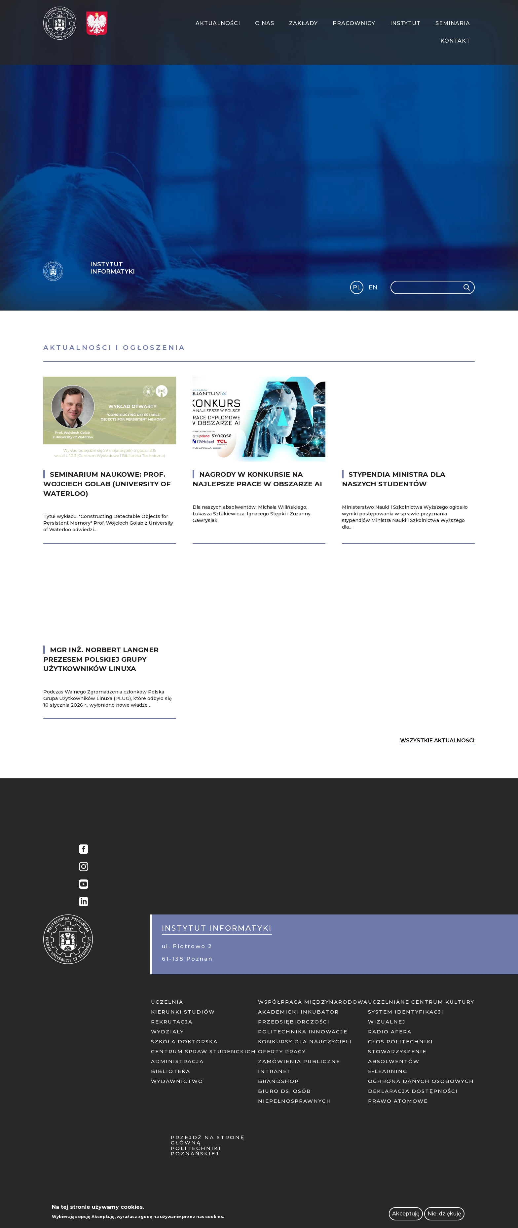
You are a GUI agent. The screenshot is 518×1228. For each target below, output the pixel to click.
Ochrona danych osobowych (421, 1081)
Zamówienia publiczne (299, 1061)
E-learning (387, 1071)
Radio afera (390, 1031)
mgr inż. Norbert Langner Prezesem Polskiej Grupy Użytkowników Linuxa (101, 659)
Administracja (177, 1061)
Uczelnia (167, 1002)
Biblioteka (170, 1071)
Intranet (274, 1071)
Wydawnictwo (177, 1081)
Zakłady (303, 23)
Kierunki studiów (183, 1012)
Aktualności (218, 23)
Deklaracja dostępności (413, 1091)
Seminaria (452, 23)
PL (357, 287)
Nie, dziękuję (444, 1213)
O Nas (264, 23)
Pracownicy (354, 23)
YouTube (83, 885)
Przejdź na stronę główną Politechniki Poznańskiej (208, 1145)
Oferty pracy (282, 1051)
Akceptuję (406, 1213)
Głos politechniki (400, 1041)
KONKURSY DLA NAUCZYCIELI (305, 1041)
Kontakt (455, 41)
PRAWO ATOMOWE (398, 1101)
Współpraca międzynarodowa (313, 1002)
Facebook (83, 850)
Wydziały (167, 1031)
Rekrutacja (172, 1022)
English (374, 288)
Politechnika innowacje (303, 1031)
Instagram (83, 867)
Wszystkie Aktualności (437, 740)
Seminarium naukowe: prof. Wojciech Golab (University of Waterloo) (107, 483)
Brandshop (278, 1081)
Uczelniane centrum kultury (421, 1002)
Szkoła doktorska (184, 1041)
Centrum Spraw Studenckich (203, 1051)
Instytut (405, 23)
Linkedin (83, 902)
